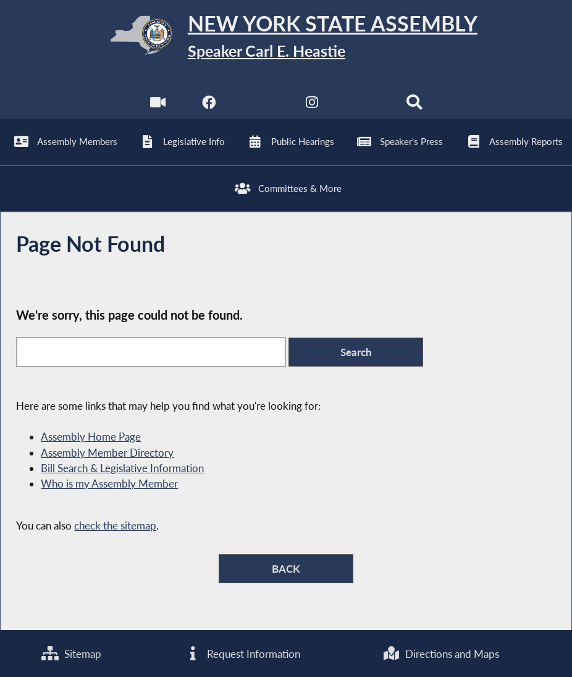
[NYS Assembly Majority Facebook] (209, 105)
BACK (286, 568)
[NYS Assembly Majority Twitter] (260, 105)
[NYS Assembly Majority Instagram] (312, 105)
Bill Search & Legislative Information (122, 468)
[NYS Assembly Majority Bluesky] (363, 105)
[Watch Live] (158, 105)
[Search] (414, 105)
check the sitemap (115, 525)
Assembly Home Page (91, 436)
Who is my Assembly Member (109, 483)
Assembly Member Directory (107, 452)
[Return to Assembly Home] (286, 38)
